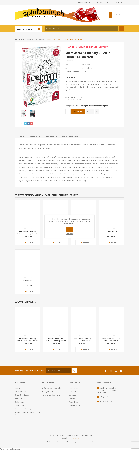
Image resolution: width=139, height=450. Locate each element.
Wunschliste (74, 402)
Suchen (121, 28)
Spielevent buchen (21, 391)
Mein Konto (120, 2)
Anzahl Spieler (72, 71)
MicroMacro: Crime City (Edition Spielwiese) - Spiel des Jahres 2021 (27, 234)
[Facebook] (105, 370)
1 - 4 (84, 71)
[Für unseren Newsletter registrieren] (58, 370)
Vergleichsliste (75, 405)
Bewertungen (51, 136)
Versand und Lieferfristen (51, 395)
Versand (90, 442)
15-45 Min (86, 65)
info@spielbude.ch (84, 2)
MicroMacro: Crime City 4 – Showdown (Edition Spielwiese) (111, 341)
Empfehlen (97, 111)
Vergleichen (92, 111)
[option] (23, 113)
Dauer (68, 65)
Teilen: (21, 123)
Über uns (18, 388)
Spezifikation (35, 136)
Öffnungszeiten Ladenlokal (51, 388)
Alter (68, 68)
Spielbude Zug (20, 398)
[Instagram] (111, 370)
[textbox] (81, 28)
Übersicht (21, 136)
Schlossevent (19, 402)
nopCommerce (74, 438)
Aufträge (73, 395)
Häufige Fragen (47, 391)
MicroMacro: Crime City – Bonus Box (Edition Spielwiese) (83, 341)
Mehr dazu (69, 234)
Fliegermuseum (20, 405)
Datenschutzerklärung (23, 409)
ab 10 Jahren (87, 68)
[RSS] (121, 370)
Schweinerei (27, 281)
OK (69, 229)
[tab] (21, 136)
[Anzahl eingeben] (68, 111)
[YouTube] (116, 370)
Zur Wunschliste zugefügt (88, 111)
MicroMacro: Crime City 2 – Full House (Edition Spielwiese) (55, 340)
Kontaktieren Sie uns (70, 136)
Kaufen (79, 111)
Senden (74, 370)
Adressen (73, 391)
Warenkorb (73, 398)
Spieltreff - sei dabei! (22, 395)
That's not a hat (111, 232)
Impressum (19, 418)
